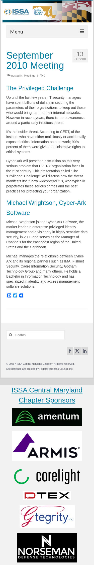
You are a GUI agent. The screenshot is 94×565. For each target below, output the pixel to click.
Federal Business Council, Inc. (56, 369)
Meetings (29, 75)
